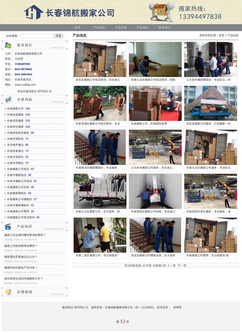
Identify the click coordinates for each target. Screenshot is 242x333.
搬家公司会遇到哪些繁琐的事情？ (25, 235)
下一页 (182, 265)
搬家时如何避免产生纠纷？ (21, 267)
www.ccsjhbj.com (25, 84)
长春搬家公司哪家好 (19, 199)
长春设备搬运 (15, 150)
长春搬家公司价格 (18, 187)
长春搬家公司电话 (18, 169)
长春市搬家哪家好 (18, 205)
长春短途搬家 (15, 114)
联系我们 (164, 27)
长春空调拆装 (15, 138)
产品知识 (143, 27)
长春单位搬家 (15, 126)
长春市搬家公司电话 (19, 181)
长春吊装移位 (15, 156)
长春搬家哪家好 (16, 193)
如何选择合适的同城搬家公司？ (23, 278)
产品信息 (99, 27)
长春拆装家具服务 (18, 132)
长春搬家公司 (15, 108)
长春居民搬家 (15, 120)
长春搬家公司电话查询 (21, 217)
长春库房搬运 (15, 162)
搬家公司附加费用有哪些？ (21, 245)
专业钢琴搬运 (15, 144)
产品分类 (121, 27)
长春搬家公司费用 (18, 211)
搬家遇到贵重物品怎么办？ (21, 256)
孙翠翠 (177, 307)
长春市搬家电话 (16, 175)
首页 (77, 27)
